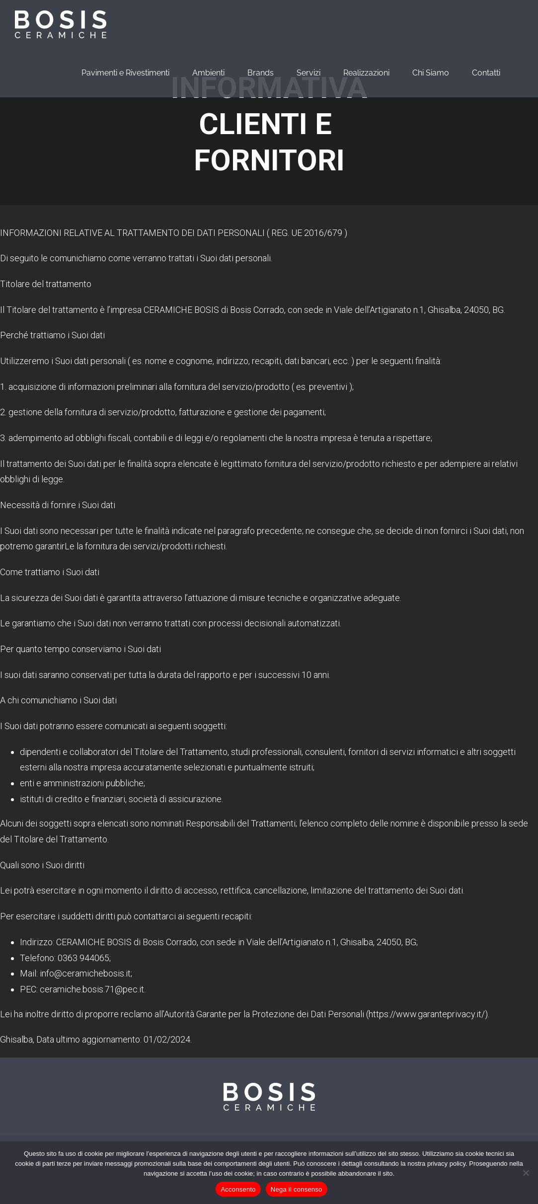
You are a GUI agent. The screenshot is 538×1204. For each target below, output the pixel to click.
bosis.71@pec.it (113, 989)
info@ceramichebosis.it (85, 973)
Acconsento (238, 1189)
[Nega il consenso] (526, 1173)
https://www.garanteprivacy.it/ (427, 1014)
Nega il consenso (296, 1189)
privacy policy (446, 1163)
